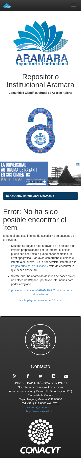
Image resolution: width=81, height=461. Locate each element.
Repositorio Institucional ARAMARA (30, 196)
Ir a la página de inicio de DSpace (40, 300)
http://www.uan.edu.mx (40, 411)
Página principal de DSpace (29, 266)
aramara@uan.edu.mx (40, 407)
